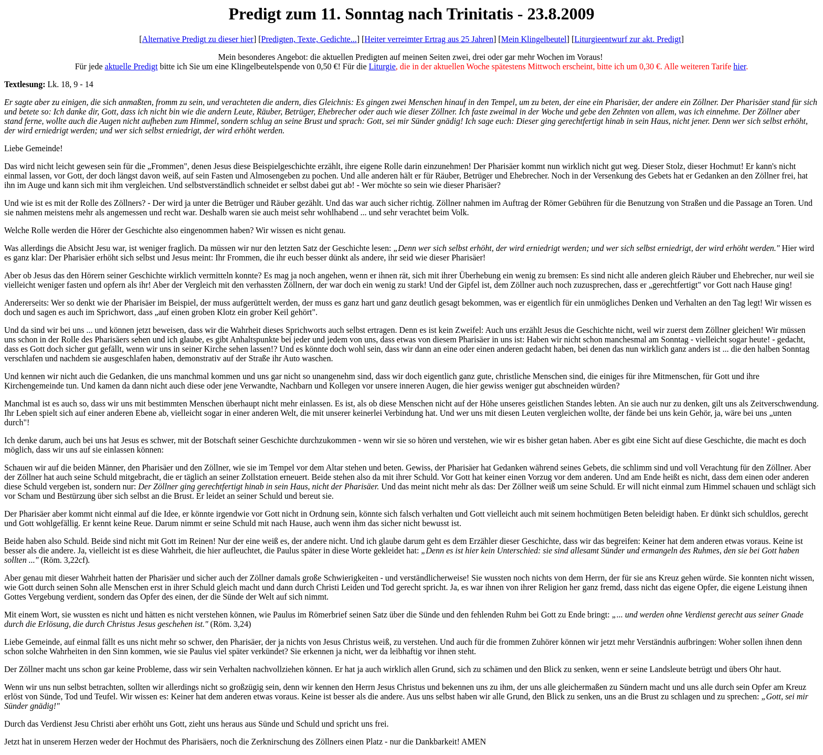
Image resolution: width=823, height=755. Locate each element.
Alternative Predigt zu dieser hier (198, 39)
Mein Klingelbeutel (534, 39)
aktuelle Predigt (131, 66)
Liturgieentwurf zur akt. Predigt (627, 39)
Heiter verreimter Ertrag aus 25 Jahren (428, 39)
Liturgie (382, 66)
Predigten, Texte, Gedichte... (309, 39)
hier (739, 66)
